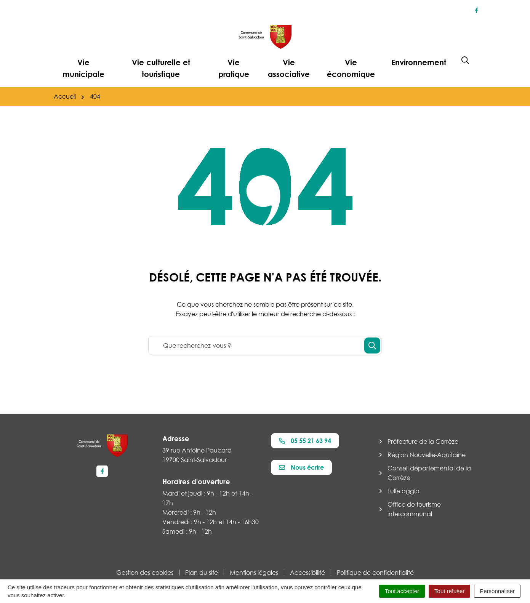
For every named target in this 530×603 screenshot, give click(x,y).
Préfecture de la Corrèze (422, 441)
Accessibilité (307, 572)
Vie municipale (83, 68)
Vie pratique (233, 68)
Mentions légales (254, 572)
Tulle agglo (403, 491)
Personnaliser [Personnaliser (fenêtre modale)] (497, 591)
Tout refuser (449, 591)
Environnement (418, 62)
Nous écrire (301, 467)
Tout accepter (402, 591)
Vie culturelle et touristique (161, 68)
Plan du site (201, 572)
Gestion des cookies (144, 572)
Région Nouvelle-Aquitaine (426, 455)
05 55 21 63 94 (305, 441)
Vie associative (289, 68)
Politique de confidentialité (375, 572)
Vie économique (351, 68)
